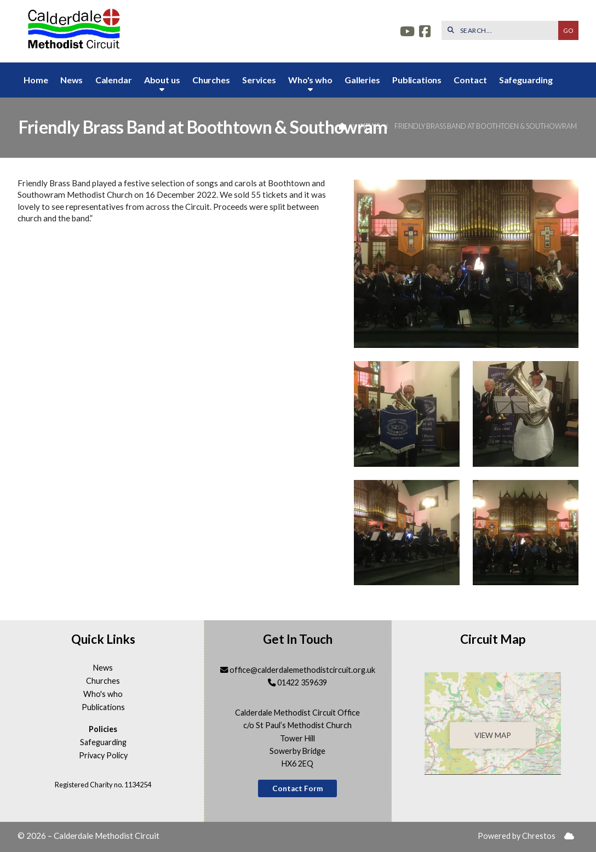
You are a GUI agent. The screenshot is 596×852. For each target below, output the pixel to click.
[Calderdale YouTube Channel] (407, 32)
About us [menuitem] (162, 80)
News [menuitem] (71, 80)
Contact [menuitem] (470, 80)
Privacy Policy (103, 755)
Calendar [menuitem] (113, 80)
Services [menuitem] (259, 80)
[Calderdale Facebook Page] (425, 32)
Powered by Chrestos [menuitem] (516, 835)
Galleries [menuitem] (362, 80)
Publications (103, 707)
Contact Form (297, 788)
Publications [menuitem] (417, 80)
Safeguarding (103, 742)
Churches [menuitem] (211, 80)
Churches (103, 681)
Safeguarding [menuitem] (526, 80)
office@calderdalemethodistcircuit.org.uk (302, 669)
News (370, 126)
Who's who (103, 694)
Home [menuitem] (36, 80)
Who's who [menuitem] (310, 80)
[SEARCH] (502, 30)
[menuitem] (569, 836)
